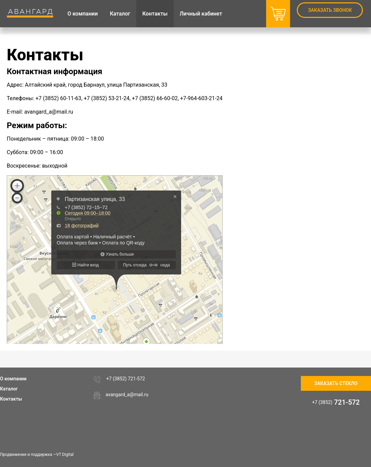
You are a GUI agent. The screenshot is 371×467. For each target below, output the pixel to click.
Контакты (11, 399)
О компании (13, 378)
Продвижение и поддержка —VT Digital (37, 454)
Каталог (9, 388)
